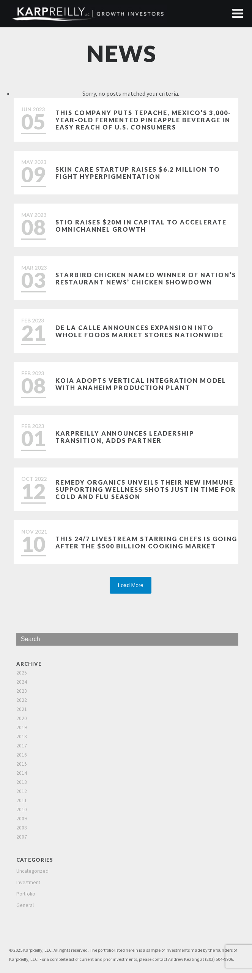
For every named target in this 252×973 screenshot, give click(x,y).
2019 (21, 727)
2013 (21, 782)
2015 (21, 764)
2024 (21, 682)
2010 (21, 809)
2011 (21, 800)
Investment (28, 882)
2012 (21, 791)
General (25, 905)
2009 (21, 818)
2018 (21, 736)
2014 (21, 773)
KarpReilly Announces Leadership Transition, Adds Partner (124, 437)
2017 (21, 745)
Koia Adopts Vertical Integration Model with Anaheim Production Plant (140, 384)
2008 (21, 828)
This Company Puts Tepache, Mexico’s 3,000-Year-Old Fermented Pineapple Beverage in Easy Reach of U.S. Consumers (143, 120)
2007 (21, 837)
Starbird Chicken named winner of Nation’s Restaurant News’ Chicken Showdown (145, 278)
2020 (21, 718)
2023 (21, 691)
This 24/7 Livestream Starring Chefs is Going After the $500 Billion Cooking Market (146, 542)
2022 (21, 700)
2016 (21, 755)
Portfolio (25, 894)
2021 (21, 709)
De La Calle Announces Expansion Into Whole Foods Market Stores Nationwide (139, 331)
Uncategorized (32, 871)
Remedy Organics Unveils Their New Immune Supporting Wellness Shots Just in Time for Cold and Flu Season (145, 489)
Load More (130, 585)
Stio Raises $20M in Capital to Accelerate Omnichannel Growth (141, 225)
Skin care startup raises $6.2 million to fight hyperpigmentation (137, 173)
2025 (21, 673)
